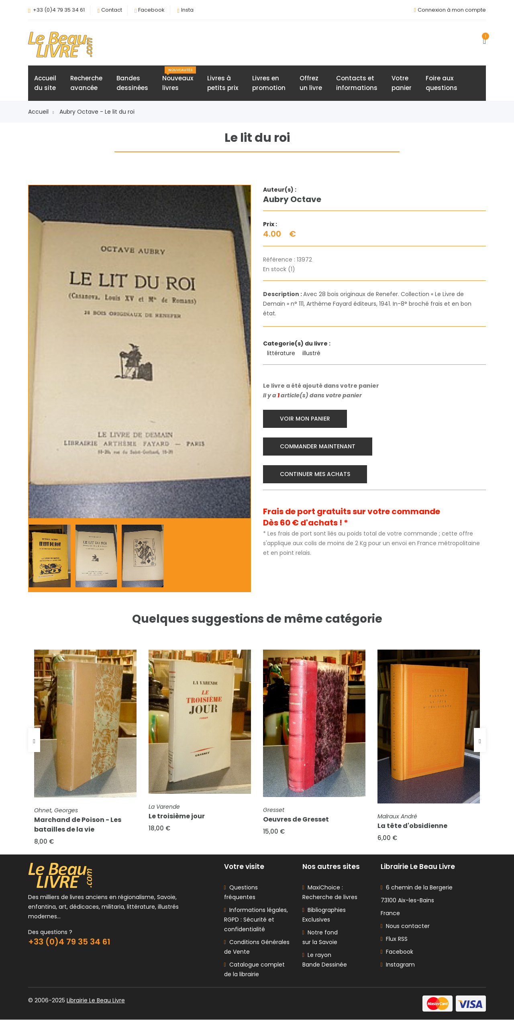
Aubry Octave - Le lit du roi (97, 112)
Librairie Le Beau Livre (96, 1001)
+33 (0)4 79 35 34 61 (59, 10)
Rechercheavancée (86, 83)
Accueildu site (45, 83)
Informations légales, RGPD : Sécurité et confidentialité (256, 920)
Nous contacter (405, 926)
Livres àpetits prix (222, 83)
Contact (111, 10)
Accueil (41, 112)
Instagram (398, 965)
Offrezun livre (311, 83)
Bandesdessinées (132, 83)
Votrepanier (402, 83)
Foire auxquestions (441, 83)
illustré (312, 353)
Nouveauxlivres (179, 79)
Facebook (151, 10)
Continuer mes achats (315, 474)
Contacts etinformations (356, 83)
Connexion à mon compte (452, 10)
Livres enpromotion (269, 83)
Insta (187, 10)
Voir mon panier (305, 419)
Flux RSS (394, 939)
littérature (282, 353)
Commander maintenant (317, 446)
